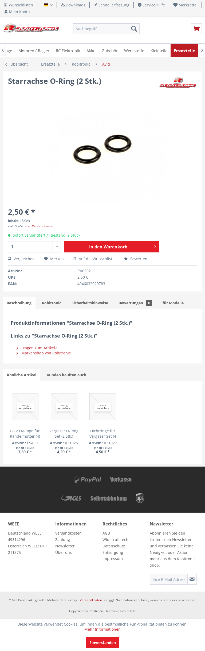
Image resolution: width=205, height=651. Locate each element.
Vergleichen (21, 258)
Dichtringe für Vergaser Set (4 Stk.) (102, 433)
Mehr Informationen (102, 629)
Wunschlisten (18, 4)
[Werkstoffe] (134, 50)
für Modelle (173, 302)
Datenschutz (113, 545)
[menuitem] (185, 5)
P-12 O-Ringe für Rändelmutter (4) (25, 433)
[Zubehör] (110, 50)
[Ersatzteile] (184, 50)
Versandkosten (68, 533)
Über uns (63, 552)
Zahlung (62, 539)
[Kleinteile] (159, 50)
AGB (106, 533)
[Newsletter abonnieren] (192, 579)
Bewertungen (135, 303)
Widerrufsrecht (116, 539)
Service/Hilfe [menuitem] (151, 4)
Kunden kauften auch (66, 374)
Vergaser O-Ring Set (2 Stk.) (63, 433)
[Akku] (91, 50)
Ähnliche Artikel (21, 374)
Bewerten (135, 258)
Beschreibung (19, 302)
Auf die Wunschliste (94, 258)
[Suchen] (134, 28)
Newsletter (65, 545)
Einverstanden (102, 642)
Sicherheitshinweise (90, 302)
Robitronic (51, 302)
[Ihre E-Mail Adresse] (169, 579)
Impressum (112, 558)
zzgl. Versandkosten (39, 226)
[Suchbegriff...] (106, 28)
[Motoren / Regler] (34, 50)
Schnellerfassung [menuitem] (111, 4)
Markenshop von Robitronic (44, 352)
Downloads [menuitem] (73, 4)
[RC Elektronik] (68, 50)
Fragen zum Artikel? (37, 347)
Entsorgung (112, 552)
